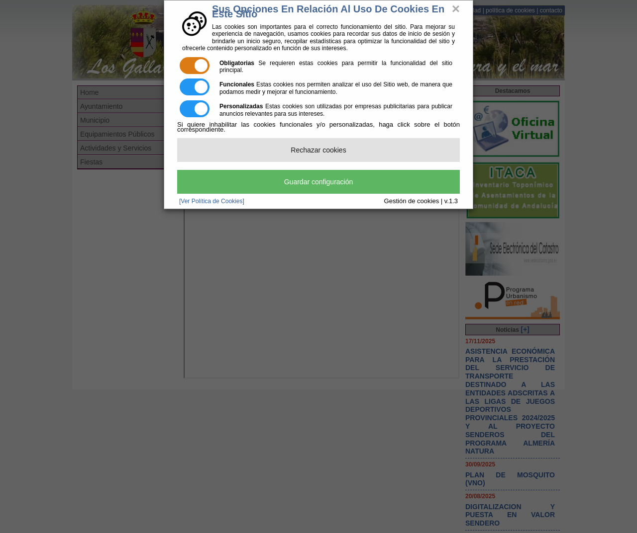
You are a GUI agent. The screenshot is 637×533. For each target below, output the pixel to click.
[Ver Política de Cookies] (211, 201)
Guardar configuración (318, 182)
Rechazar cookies (318, 150)
